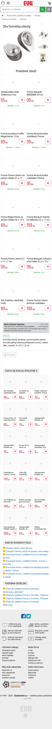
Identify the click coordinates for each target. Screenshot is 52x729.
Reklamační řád (34, 660)
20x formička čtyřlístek (40, 501)
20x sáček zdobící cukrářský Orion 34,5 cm (25, 421)
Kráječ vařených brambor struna (41, 392)
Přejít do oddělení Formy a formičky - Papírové (27, 595)
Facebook (32, 675)
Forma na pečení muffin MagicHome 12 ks (12, 135)
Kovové (23, 19)
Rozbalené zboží (8, 650)
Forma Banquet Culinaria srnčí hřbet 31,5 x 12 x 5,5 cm (39, 261)
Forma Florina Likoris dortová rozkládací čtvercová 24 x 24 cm (37, 303)
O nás (30, 650)
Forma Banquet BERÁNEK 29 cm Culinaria (35, 95)
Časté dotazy (33, 670)
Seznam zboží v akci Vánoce (19, 548)
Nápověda (32, 673)
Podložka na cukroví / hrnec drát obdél (10, 475)
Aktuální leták (7, 653)
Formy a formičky (9, 19)
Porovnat (9, 355)
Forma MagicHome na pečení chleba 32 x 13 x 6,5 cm (12, 220)
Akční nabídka (7, 655)
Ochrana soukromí (35, 663)
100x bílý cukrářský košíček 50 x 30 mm (25, 476)
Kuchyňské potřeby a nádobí (19, 15)
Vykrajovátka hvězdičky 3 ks (40, 446)
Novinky (5, 658)
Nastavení (6, 675)
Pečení (38, 15)
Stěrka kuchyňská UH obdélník (40, 529)
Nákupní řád (33, 658)
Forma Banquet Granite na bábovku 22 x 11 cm (38, 218)
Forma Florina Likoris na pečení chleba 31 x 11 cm (13, 178)
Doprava (31, 655)
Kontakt (31, 653)
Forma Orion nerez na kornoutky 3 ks (25, 447)
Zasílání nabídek (8, 678)
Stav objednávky (8, 673)
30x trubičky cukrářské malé (10, 392)
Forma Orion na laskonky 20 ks (10, 419)
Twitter (31, 678)
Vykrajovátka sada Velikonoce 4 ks (10, 93)
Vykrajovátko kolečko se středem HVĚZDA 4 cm (9, 448)
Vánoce (6, 336)
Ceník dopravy (43, 326)
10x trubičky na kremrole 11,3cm (10, 502)
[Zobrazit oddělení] (48, 9)
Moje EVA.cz (7, 670)
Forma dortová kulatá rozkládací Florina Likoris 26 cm (37, 178)
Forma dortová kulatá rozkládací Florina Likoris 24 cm (37, 136)
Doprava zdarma (8, 660)
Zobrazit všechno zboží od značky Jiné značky (27, 551)
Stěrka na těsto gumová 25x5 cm (25, 502)
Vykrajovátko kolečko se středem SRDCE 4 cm (41, 421)
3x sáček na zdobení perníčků (24, 393)
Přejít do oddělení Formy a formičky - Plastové (27, 598)
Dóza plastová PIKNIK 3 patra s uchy (10, 529)
